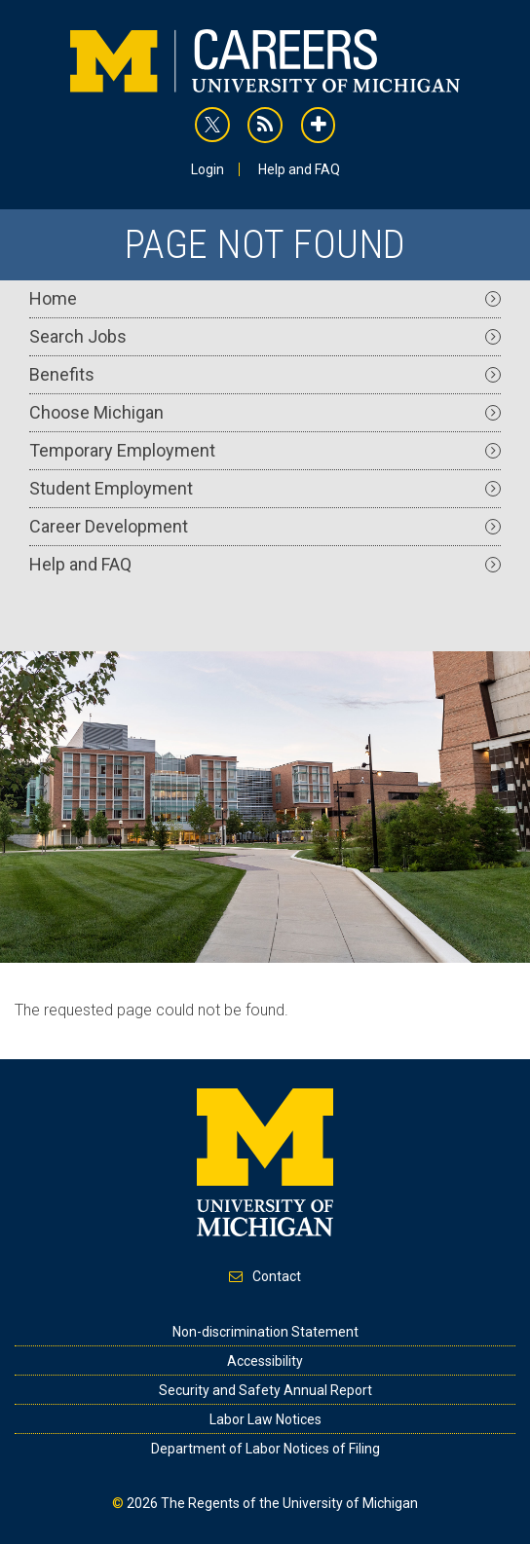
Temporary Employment (265, 450)
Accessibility (265, 1361)
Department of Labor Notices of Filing (265, 1448)
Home (265, 298)
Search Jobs (265, 336)
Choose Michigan (265, 412)
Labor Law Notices (265, 1419)
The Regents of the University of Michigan (289, 1503)
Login (207, 169)
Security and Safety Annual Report (265, 1390)
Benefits (265, 374)
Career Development (265, 526)
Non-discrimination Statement (265, 1332)
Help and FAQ (299, 169)
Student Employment (265, 488)
